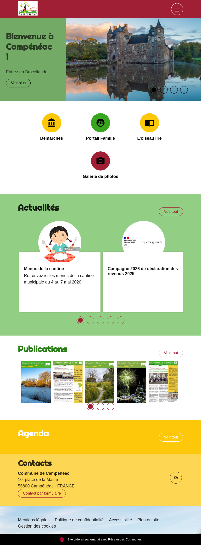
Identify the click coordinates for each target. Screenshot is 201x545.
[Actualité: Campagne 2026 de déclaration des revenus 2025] (143, 266)
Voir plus (18, 83)
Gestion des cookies (37, 526)
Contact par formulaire (42, 493)
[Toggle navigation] (177, 9)
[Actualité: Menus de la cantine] (59, 266)
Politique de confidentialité (79, 520)
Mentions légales (34, 520)
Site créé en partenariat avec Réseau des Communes (101, 539)
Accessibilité (120, 520)
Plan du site (148, 520)
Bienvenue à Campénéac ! (30, 46)
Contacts (35, 463)
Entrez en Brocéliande (26, 71)
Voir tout (171, 211)
